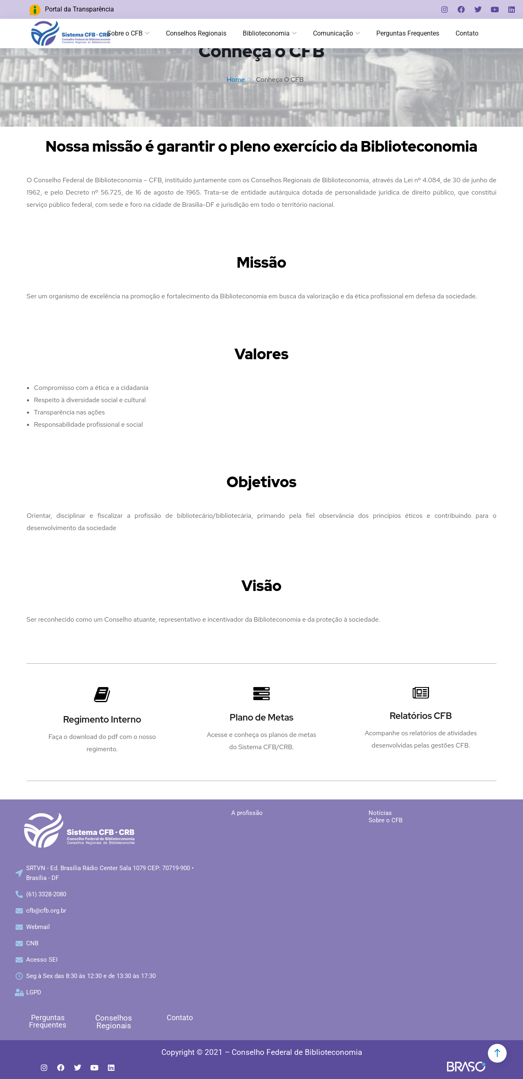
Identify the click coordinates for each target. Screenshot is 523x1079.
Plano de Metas (261, 717)
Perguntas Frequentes (407, 33)
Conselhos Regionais (196, 33)
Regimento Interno (102, 719)
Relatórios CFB (421, 716)
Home (236, 79)
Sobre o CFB (125, 33)
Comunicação (333, 33)
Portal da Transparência (79, 9)
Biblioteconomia (266, 33)
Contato (180, 1017)
